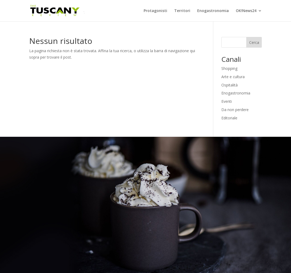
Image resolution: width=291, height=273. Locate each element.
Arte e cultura (233, 76)
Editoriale (229, 117)
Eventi (226, 101)
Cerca (254, 42)
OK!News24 (246, 11)
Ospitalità (229, 85)
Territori (182, 11)
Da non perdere (235, 109)
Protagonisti (155, 11)
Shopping (229, 68)
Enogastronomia (213, 11)
